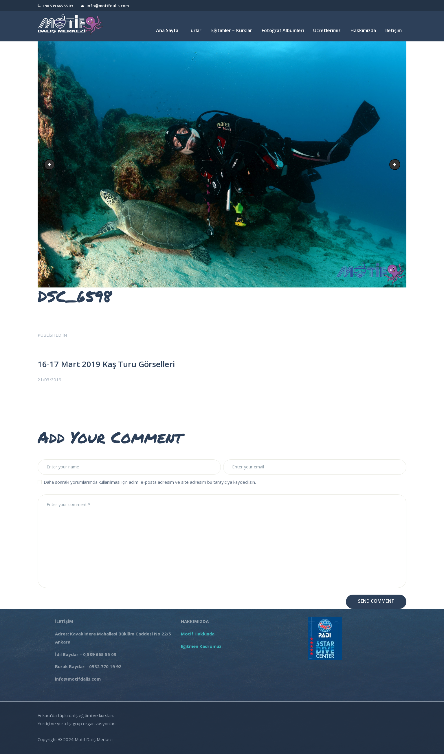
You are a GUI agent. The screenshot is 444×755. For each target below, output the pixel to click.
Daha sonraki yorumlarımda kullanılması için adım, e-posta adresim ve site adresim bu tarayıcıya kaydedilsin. (150, 482)
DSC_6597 (51, 164)
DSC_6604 (397, 164)
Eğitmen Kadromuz (201, 647)
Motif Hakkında (199, 635)
